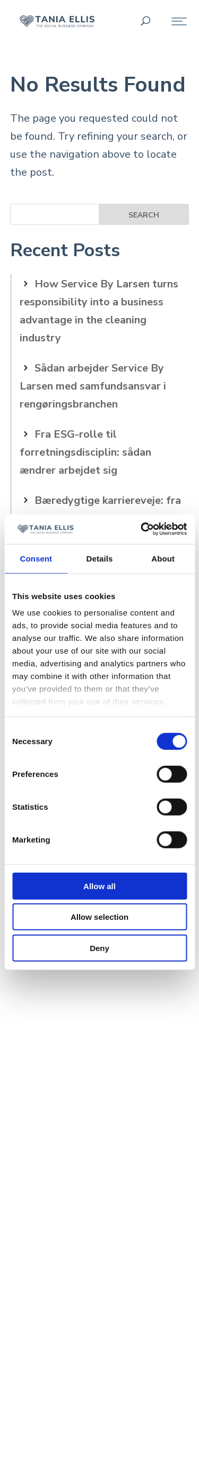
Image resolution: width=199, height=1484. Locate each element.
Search (143, 215)
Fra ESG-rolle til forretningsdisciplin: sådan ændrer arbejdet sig (85, 452)
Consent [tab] (36, 558)
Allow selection (99, 916)
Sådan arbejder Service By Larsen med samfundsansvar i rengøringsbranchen (93, 386)
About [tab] (163, 558)
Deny (99, 947)
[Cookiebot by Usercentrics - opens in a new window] (142, 529)
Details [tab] (99, 558)
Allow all (99, 885)
